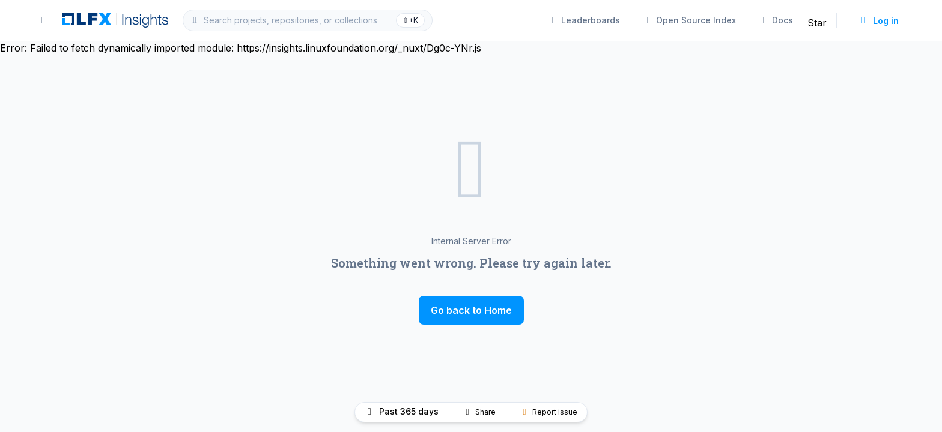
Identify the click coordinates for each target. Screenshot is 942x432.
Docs (775, 20)
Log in (878, 21)
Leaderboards (583, 20)
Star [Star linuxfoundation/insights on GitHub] (817, 23)
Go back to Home (471, 310)
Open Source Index (689, 20)
